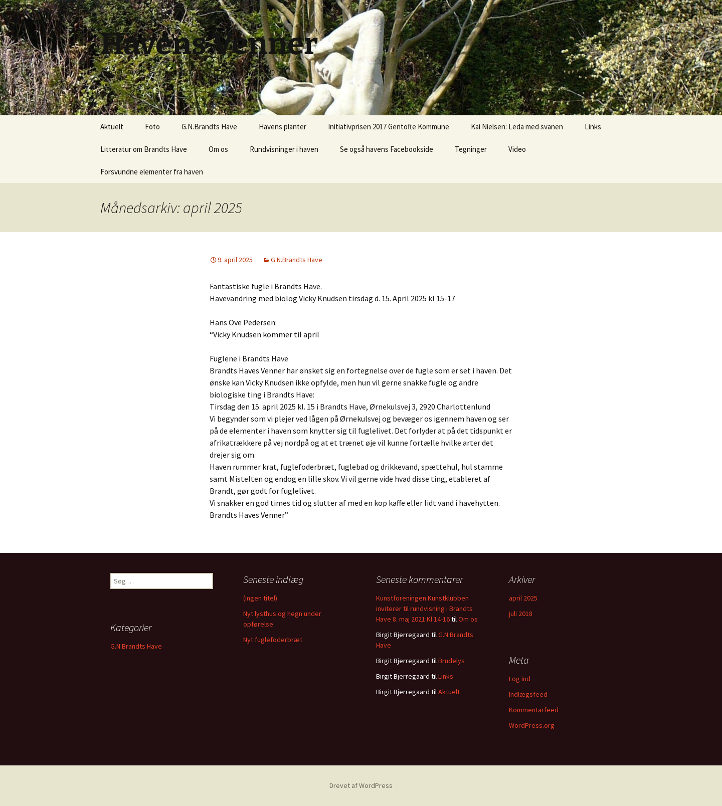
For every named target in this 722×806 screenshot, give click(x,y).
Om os (218, 149)
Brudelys (451, 660)
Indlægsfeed (528, 694)
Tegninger (471, 149)
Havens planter (282, 126)
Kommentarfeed (534, 709)
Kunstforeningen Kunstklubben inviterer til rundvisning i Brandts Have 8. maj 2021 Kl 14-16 (424, 608)
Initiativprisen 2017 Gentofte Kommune (388, 126)
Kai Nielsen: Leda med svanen (517, 126)
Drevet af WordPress (361, 785)
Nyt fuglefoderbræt (272, 639)
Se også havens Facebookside (386, 149)
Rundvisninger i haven (284, 149)
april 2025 (523, 597)
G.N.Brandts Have (209, 126)
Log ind (519, 678)
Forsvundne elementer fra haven (151, 171)
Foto (152, 126)
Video (517, 149)
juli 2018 (520, 613)
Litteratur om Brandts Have (143, 149)
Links (593, 126)
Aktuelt (111, 126)
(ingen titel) (260, 597)
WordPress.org (532, 725)
